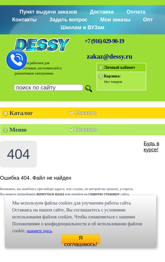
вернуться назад (50, 194)
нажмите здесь (39, 231)
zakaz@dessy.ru (110, 56)
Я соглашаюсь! (80, 240)
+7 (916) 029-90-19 (104, 41)
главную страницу (104, 194)
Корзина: (112, 76)
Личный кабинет (119, 67)
